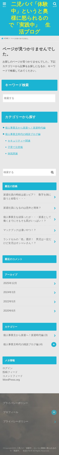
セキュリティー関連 (19, 140)
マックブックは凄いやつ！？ (19, 230)
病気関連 (13, 153)
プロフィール (10, 412)
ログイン (8, 368)
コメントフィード (13, 375)
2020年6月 (9, 310)
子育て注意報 (15, 147)
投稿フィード (10, 372)
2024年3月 (9, 292)
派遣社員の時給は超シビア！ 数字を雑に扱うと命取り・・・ (27, 196)
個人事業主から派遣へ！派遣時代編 (25, 127)
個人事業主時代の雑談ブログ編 (22, 134)
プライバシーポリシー (15, 421)
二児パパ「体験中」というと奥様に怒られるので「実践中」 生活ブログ (29, 18)
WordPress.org (11, 379)
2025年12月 (10, 283)
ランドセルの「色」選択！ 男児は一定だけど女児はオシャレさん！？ (27, 241)
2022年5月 (9, 301)
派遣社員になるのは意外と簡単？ (22, 207)
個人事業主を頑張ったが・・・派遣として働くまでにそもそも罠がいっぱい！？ (27, 219)
